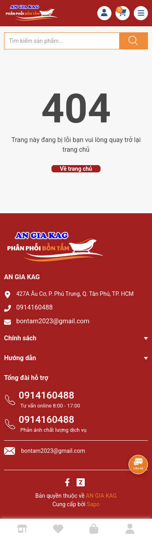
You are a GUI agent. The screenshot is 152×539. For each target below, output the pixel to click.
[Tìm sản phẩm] (61, 41)
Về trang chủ (76, 169)
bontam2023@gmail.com (53, 321)
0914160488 (34, 307)
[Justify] (132, 41)
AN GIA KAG (101, 495)
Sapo (93, 504)
